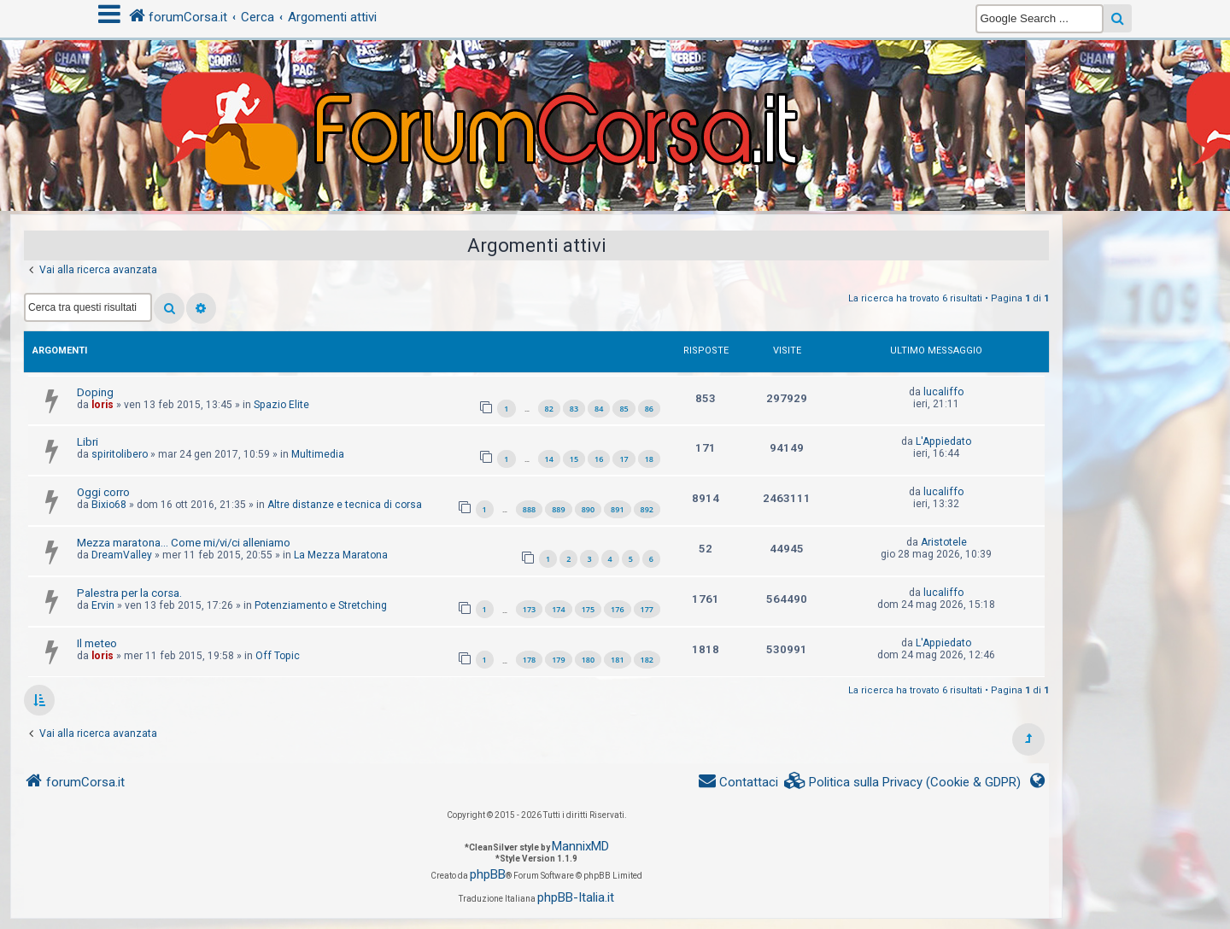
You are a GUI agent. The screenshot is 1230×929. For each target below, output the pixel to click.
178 (529, 659)
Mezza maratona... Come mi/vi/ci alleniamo (183, 542)
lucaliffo (943, 392)
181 (617, 659)
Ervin (102, 605)
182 (647, 659)
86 (649, 408)
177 (647, 609)
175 (588, 609)
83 (574, 408)
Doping (95, 392)
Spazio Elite (281, 405)
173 (529, 609)
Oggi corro (103, 492)
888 (529, 509)
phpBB (488, 874)
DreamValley (121, 555)
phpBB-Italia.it (575, 897)
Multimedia (317, 454)
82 (549, 408)
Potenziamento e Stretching (321, 605)
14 (549, 458)
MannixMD (580, 846)
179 (558, 659)
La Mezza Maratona (341, 555)
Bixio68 (108, 505)
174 (558, 609)
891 (617, 509)
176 (617, 609)
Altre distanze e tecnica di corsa (344, 505)
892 (647, 509)
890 (588, 509)
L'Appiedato (943, 441)
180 (588, 659)
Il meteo (97, 643)
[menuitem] (903, 782)
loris (102, 405)
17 (623, 458)
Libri (87, 441)
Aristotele (944, 542)
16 (598, 458)
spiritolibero (119, 454)
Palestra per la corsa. (129, 593)
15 (574, 458)
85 (623, 408)
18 (649, 458)
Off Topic (277, 656)
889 (558, 509)
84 (598, 408)
